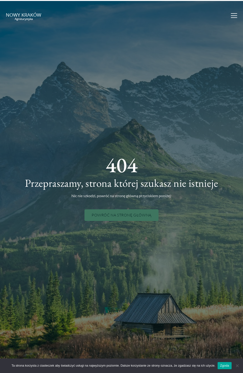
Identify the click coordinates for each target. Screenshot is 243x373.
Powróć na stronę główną (121, 215)
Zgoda (224, 365)
